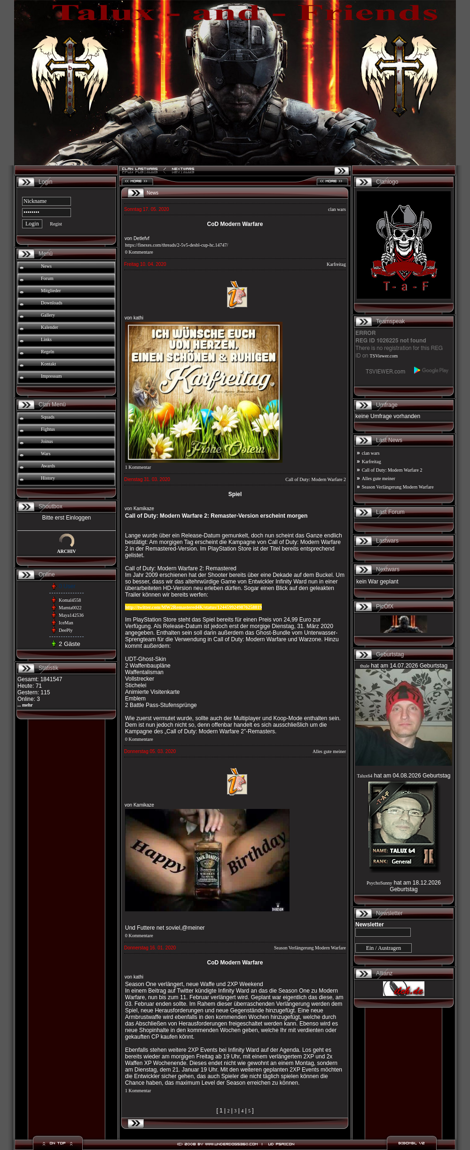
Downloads (52, 302)
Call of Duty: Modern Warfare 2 (315, 479)
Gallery (48, 315)
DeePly (65, 630)
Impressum (51, 376)
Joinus (47, 441)
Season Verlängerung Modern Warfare (310, 947)
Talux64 (365, 775)
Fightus (48, 429)
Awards (48, 465)
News (46, 266)
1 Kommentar (138, 467)
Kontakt (48, 363)
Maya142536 (71, 615)
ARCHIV (66, 551)
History (48, 478)
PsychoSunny (379, 883)
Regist (56, 223)
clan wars (337, 209)
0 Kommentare (139, 252)
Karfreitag (336, 264)
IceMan (66, 622)
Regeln (47, 351)
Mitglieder (51, 290)
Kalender (49, 327)
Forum (47, 278)
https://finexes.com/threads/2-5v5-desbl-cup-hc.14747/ (176, 245)
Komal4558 (70, 600)
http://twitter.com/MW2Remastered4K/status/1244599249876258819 (193, 607)
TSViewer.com (384, 355)
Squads (48, 417)
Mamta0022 (70, 607)
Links (46, 339)
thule (364, 665)
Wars (45, 453)
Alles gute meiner (329, 751)
